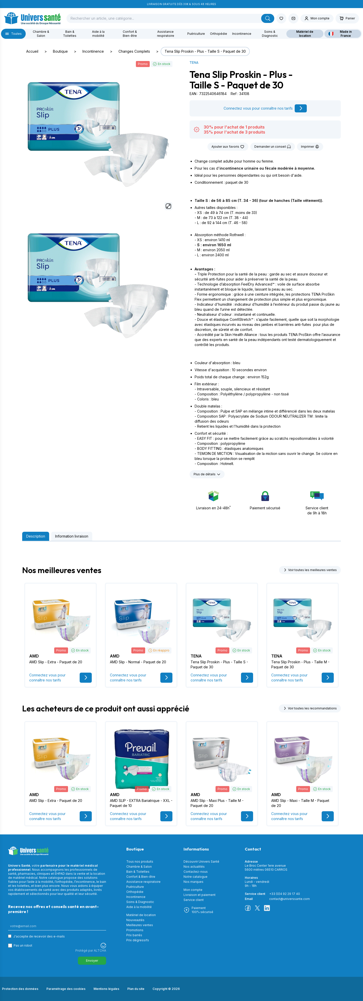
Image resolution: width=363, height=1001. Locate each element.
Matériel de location (304, 34)
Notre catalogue (195, 877)
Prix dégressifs (137, 940)
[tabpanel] (181, 545)
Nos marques (193, 882)
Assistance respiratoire (165, 34)
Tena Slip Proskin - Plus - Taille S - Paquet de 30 (205, 51)
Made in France (340, 34)
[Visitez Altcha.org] (103, 945)
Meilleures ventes (139, 925)
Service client (194, 900)
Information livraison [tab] (71, 536)
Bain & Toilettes (69, 34)
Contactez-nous (196, 871)
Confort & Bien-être (130, 34)
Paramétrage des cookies (65, 989)
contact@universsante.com (289, 899)
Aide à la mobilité (98, 34)
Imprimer (310, 147)
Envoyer (92, 960)
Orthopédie (218, 34)
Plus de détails (207, 474)
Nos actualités (194, 866)
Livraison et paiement (200, 895)
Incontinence (241, 34)
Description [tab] (35, 536)
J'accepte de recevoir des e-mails (39, 936)
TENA (194, 62)
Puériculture (196, 34)
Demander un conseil (272, 147)
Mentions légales (106, 989)
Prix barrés (134, 935)
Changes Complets (134, 51)
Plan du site (135, 989)
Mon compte (193, 890)
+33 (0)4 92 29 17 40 (284, 894)
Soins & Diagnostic (270, 34)
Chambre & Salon (41, 34)
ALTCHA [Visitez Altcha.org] (100, 950)
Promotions (134, 930)
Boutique (60, 51)
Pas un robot (23, 945)
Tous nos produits (139, 861)
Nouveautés (135, 920)
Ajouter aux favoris (227, 147)
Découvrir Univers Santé (201, 861)
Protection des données (20, 989)
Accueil (32, 51)
